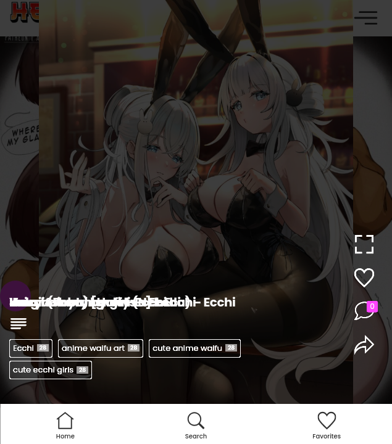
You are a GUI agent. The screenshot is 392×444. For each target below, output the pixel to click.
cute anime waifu (194, 348)
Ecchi (31, 348)
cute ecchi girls (50, 370)
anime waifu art (101, 348)
